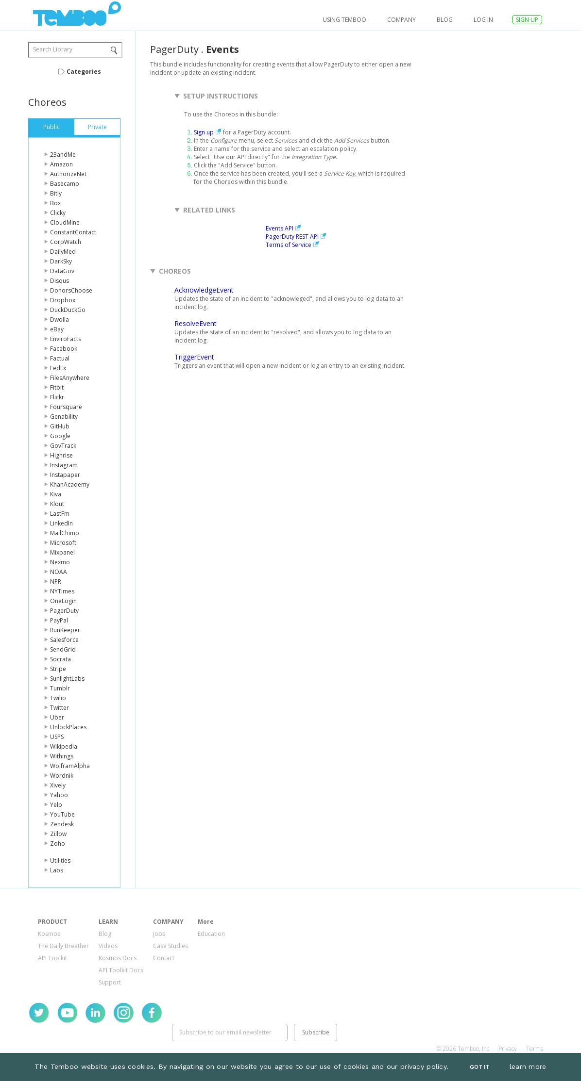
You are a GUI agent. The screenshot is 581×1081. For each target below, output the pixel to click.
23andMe (63, 154)
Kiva (55, 494)
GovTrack (63, 446)
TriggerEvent (194, 356)
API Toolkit (52, 958)
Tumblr (60, 688)
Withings (61, 756)
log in (483, 20)
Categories (84, 71)
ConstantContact (73, 232)
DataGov (62, 271)
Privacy (507, 1049)
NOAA (58, 572)
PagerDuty (64, 610)
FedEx (58, 368)
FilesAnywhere (69, 378)
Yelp (56, 805)
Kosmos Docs (118, 958)
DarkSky (61, 261)
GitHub (59, 426)
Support (110, 982)
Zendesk (62, 824)
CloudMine (65, 222)
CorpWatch (65, 242)
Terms (534, 1049)
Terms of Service (288, 245)
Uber (57, 717)
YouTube (62, 814)
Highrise (61, 455)
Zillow (58, 834)
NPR (55, 581)
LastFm (59, 513)
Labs (56, 870)
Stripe (58, 669)
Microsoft (63, 543)
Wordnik (61, 775)
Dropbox (62, 300)
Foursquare (66, 407)
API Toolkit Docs (121, 970)
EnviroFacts (65, 339)
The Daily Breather (63, 946)
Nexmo (60, 562)
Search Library (52, 49)
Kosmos (49, 934)
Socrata (60, 659)
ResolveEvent (195, 323)
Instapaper (65, 475)
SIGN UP (527, 20)
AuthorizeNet (68, 174)
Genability (64, 416)
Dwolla (59, 319)
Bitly (56, 193)
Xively (58, 785)
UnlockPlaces (68, 727)
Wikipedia (63, 746)
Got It (479, 1067)
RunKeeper (65, 630)
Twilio (58, 698)
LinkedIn (61, 523)
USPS (57, 737)
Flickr (57, 397)
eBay (57, 329)
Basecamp (64, 184)
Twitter (59, 708)
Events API (279, 228)
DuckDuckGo (67, 310)
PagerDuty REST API (292, 236)
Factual (59, 358)
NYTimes (62, 591)
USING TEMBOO (344, 20)
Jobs (159, 934)
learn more (528, 1066)
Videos (108, 946)
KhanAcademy (69, 484)
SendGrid (63, 649)
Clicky (58, 213)
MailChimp (64, 533)
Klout (57, 504)
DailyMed (63, 251)
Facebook (63, 348)
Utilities (60, 860)
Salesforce (64, 640)
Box (55, 203)
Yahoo (59, 795)
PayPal (59, 620)
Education (211, 934)
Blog (445, 20)
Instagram (64, 465)
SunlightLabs (67, 678)
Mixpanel (62, 552)
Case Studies (170, 946)
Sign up (204, 132)
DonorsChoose (71, 290)
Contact (163, 958)
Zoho (57, 843)
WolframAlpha (70, 766)
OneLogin (63, 601)
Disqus (59, 281)
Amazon (61, 164)
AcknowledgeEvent (204, 290)
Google (60, 436)
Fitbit (57, 387)
